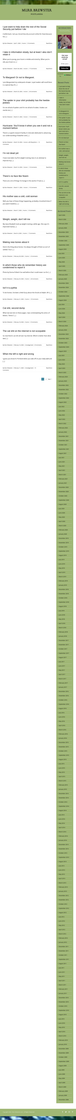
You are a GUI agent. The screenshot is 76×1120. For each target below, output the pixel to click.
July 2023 (61, 355)
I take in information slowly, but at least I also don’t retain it (27, 53)
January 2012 (63, 942)
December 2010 (64, 997)
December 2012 (64, 895)
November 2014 (64, 798)
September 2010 (64, 1010)
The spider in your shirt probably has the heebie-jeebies (26, 101)
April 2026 (62, 215)
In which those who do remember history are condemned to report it (24, 266)
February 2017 (63, 683)
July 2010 (61, 1019)
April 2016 (62, 725)
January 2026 (63, 228)
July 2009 (61, 1070)
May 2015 (62, 772)
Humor (24, 43)
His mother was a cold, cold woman (20, 196)
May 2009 (62, 1078)
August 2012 (63, 912)
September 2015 (64, 755)
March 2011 (62, 985)
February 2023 (63, 377)
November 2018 (64, 593)
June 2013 (62, 870)
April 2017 (62, 674)
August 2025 (63, 249)
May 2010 (62, 1027)
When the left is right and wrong (18, 354)
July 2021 (61, 457)
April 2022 (62, 419)
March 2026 (62, 219)
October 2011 (63, 955)
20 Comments (33, 91)
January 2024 (63, 330)
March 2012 (62, 934)
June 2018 (62, 615)
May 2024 (62, 313)
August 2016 (63, 708)
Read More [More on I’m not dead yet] (49, 167)
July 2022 (61, 406)
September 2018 (64, 602)
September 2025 (64, 245)
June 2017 (62, 666)
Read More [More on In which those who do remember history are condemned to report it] (49, 279)
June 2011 (62, 972)
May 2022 (62, 415)
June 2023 (62, 360)
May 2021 (62, 466)
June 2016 (62, 717)
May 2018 (62, 619)
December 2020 (64, 487)
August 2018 (63, 606)
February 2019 (63, 581)
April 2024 (62, 317)
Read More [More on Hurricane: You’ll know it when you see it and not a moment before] (49, 142)
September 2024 (64, 296)
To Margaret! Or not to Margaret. (18, 77)
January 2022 (63, 432)
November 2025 (64, 236)
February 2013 (63, 887)
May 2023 (62, 364)
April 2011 (62, 980)
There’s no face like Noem (15, 176)
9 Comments (31, 43)
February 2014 (63, 836)
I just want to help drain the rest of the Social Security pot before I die (24, 28)
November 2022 (64, 389)
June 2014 (62, 819)
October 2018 (63, 598)
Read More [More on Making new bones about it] (49, 256)
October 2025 (63, 240)
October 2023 (63, 343)
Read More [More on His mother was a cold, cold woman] (49, 210)
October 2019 (63, 547)
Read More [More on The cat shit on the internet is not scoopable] (49, 345)
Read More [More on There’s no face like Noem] (49, 187)
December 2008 (64, 1099)
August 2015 (63, 759)
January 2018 (63, 636)
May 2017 (62, 670)
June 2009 (62, 1074)
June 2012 (62, 921)
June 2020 (62, 513)
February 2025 (63, 275)
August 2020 (63, 504)
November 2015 (64, 747)
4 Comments (34, 256)
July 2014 (61, 815)
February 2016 (63, 734)
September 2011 (64, 959)
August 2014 (63, 810)
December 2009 (64, 1048)
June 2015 (62, 768)
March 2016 (62, 730)
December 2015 (64, 742)
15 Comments (33, 187)
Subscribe (64, 68)
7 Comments (32, 233)
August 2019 (63, 555)
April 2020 (62, 521)
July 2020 (61, 508)
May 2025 (62, 262)
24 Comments (34, 279)
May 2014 (62, 823)
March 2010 (62, 1036)
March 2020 (62, 525)
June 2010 (62, 1023)
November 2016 (64, 695)
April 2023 (62, 368)
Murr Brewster (8, 43)
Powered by (65, 75)
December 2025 (64, 232)
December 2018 (64, 589)
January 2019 (63, 585)
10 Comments (34, 299)
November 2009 (64, 1053)
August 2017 (63, 657)
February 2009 (63, 1091)
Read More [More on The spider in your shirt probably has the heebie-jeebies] (49, 117)
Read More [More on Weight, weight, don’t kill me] (49, 233)
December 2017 (64, 640)
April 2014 (62, 827)
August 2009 (63, 1066)
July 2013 (61, 866)
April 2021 (62, 470)
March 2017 (62, 679)
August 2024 (63, 300)
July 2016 (61, 713)
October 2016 (63, 700)
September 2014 (64, 806)
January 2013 (63, 891)
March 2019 (62, 576)
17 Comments (33, 68)
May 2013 (62, 874)
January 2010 (63, 1044)
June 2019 (62, 564)
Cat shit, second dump (14, 308)
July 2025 (61, 253)
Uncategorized (29, 345)
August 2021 (63, 453)
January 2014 (63, 840)
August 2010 (63, 1014)
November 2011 (64, 951)
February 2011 (63, 989)
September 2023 (64, 347)
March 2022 (62, 423)
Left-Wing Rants (32, 142)
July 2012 (61, 917)
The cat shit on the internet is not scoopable (24, 331)
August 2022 (63, 402)
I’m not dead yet (11, 153)
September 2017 (64, 653)
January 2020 (63, 534)
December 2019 (64, 538)
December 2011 (64, 946)
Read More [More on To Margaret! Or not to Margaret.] (49, 91)
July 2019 (61, 559)
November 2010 (64, 1002)
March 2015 (62, 781)
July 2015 (61, 764)
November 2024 (64, 287)
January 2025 (63, 279)
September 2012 (64, 908)
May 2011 (62, 976)
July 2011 (61, 968)
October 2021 (63, 445)
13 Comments (33, 117)
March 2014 (62, 832)
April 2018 (62, 623)
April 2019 (62, 572)
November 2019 (64, 542)
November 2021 (64, 440)
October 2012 (63, 904)
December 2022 (64, 385)
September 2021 (64, 449)
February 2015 (63, 785)
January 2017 (63, 687)
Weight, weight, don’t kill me (16, 219)
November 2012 (64, 900)
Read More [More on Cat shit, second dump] (49, 322)
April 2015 (62, 776)
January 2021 (63, 483)
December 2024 (64, 283)
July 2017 (61, 662)
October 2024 (63, 292)
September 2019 (64, 551)
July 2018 (61, 611)
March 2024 (62, 321)
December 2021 (64, 436)
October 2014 (63, 802)
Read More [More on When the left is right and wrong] (49, 368)
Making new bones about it (16, 242)
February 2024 (63, 326)
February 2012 (63, 938)
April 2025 (62, 266)
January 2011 (63, 993)
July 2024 (61, 304)
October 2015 (63, 751)
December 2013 (64, 844)
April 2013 (62, 878)
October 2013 (63, 853)
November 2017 (64, 644)
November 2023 (64, 338)
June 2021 (62, 462)
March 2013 (62, 883)
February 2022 (63, 428)
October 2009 (63, 1057)
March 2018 (62, 627)
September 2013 (64, 857)
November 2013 (64, 849)
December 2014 (64, 793)
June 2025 (62, 258)
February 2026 (63, 224)
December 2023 (64, 334)
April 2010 (62, 1031)
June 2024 (62, 309)
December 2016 (64, 691)
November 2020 (64, 491)
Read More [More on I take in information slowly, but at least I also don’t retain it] (49, 68)
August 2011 (63, 963)
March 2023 (62, 372)
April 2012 (62, 929)
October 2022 (63, 394)
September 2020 (64, 500)
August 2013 (63, 861)
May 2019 (62, 568)
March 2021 (62, 474)
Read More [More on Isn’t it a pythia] (49, 299)
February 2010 (63, 1040)
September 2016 (64, 704)
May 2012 (62, 925)
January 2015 (63, 789)
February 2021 (63, 479)
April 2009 (62, 1082)
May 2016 (62, 721)
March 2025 (62, 270)
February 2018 (63, 632)
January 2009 (63, 1095)
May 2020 (62, 517)
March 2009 (62, 1087)
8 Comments (38, 345)
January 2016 (63, 738)
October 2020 (63, 496)
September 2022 (64, 398)
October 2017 (63, 649)
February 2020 (63, 530)
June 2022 (62, 411)
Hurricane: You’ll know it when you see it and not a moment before (27, 126)
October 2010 (63, 1006)
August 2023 (63, 351)
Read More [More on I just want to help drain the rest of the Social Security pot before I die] (49, 43)
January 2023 (63, 381)
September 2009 (64, 1061)
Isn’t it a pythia (10, 288)
